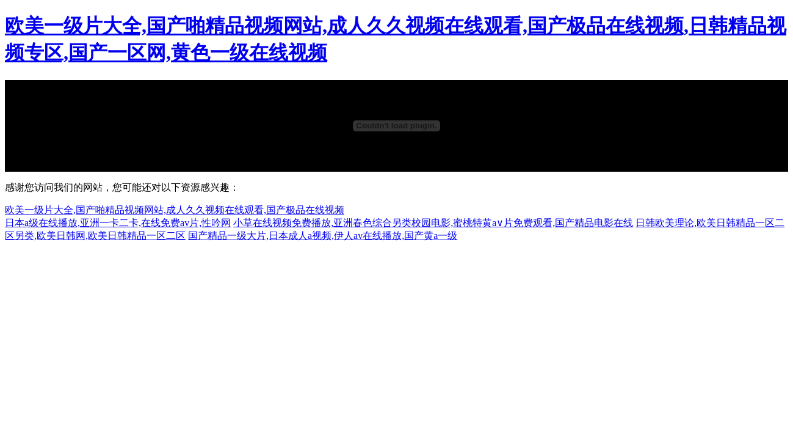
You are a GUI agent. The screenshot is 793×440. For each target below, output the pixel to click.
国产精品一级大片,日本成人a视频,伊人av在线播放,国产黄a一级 (322, 235)
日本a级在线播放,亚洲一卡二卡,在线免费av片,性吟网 (118, 223)
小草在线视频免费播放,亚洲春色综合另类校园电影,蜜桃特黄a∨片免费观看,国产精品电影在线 (433, 223)
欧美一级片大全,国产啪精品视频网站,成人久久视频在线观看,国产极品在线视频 (174, 210)
